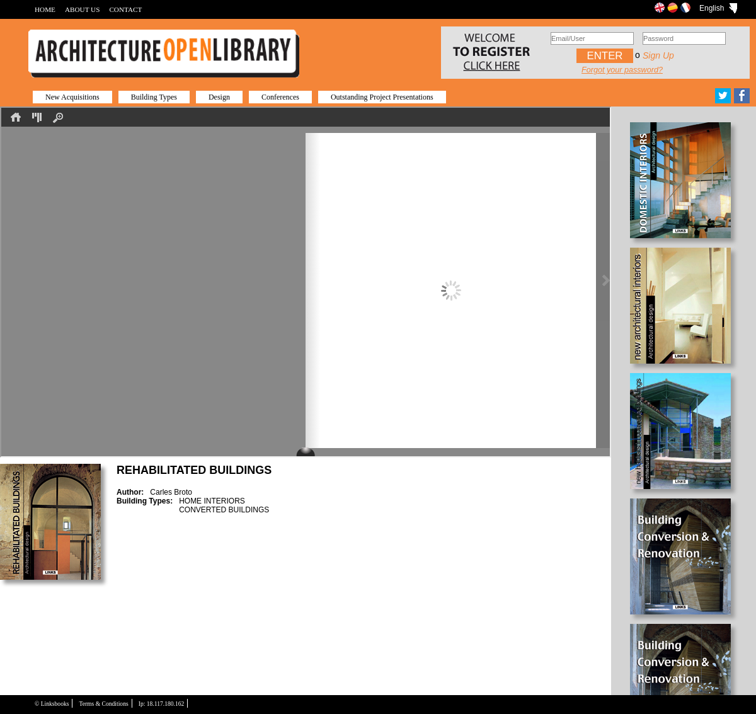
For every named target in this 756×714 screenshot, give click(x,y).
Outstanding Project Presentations (382, 97)
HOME (45, 9)
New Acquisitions (72, 97)
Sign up (658, 55)
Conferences (280, 97)
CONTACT (125, 9)
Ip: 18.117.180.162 (162, 703)
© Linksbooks (52, 703)
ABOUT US (82, 9)
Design (219, 97)
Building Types (154, 97)
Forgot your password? (622, 70)
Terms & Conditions (103, 703)
